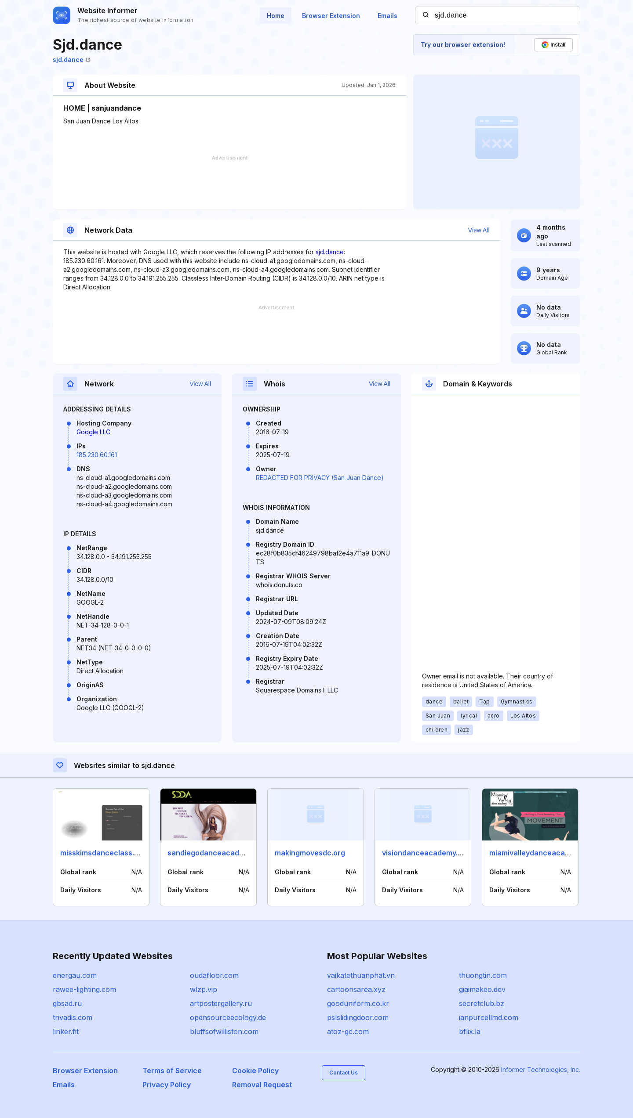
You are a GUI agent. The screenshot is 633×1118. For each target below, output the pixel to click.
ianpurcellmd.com (488, 1017)
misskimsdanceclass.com (104, 852)
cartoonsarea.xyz (356, 989)
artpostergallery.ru (221, 1003)
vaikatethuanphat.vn (361, 975)
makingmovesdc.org (310, 852)
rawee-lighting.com (84, 989)
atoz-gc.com (348, 1031)
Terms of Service (172, 1070)
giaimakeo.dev (482, 989)
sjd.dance (71, 59)
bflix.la (469, 1031)
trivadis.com (72, 1017)
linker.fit (66, 1031)
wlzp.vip (203, 989)
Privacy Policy (166, 1084)
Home (275, 15)
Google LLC (93, 432)
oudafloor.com (214, 975)
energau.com (75, 975)
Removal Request (262, 1084)
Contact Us (343, 1072)
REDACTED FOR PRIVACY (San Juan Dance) (320, 477)
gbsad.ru (67, 1003)
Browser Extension (331, 15)
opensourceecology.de (228, 1017)
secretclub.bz (481, 1003)
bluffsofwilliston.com (224, 1031)
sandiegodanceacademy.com (218, 852)
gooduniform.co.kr (358, 1003)
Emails (387, 15)
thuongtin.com (483, 975)
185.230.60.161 (96, 454)
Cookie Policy (255, 1070)
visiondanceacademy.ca (424, 852)
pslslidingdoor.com (358, 1017)
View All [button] (479, 230)
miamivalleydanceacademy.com (544, 852)
